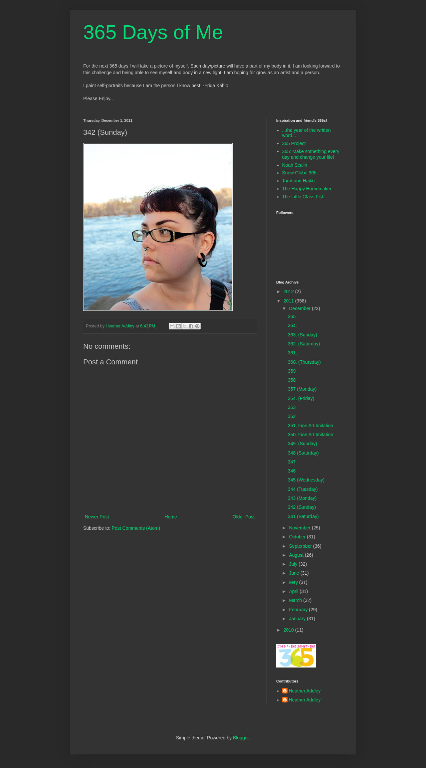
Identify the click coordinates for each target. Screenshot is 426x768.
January (298, 618)
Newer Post (97, 516)
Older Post (244, 516)
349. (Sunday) (302, 443)
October (298, 536)
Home (170, 516)
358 (292, 380)
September (301, 546)
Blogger (241, 737)
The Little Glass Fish (303, 196)
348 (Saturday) (303, 453)
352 (292, 416)
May (294, 582)
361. (292, 352)
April (294, 591)
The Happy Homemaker (307, 188)
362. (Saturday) (304, 343)
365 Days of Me (153, 32)
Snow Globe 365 (299, 172)
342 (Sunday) (302, 507)
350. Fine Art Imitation (310, 434)
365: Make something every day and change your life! (310, 154)
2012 (289, 291)
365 (292, 316)
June (294, 573)
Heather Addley (305, 690)
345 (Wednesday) (306, 479)
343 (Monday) (302, 498)
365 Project (294, 143)
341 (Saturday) (303, 516)
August (297, 555)
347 (292, 462)
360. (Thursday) (304, 362)
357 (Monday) (302, 389)
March (296, 600)
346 (292, 471)
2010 (289, 630)
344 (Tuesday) (303, 489)
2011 (289, 300)
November (300, 527)
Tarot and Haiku (298, 180)
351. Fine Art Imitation (310, 425)
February (299, 609)
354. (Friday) (301, 398)
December (300, 308)
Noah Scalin (295, 165)
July (294, 564)
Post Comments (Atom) (136, 528)
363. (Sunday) (302, 334)
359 (292, 371)
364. (292, 325)
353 (292, 407)
